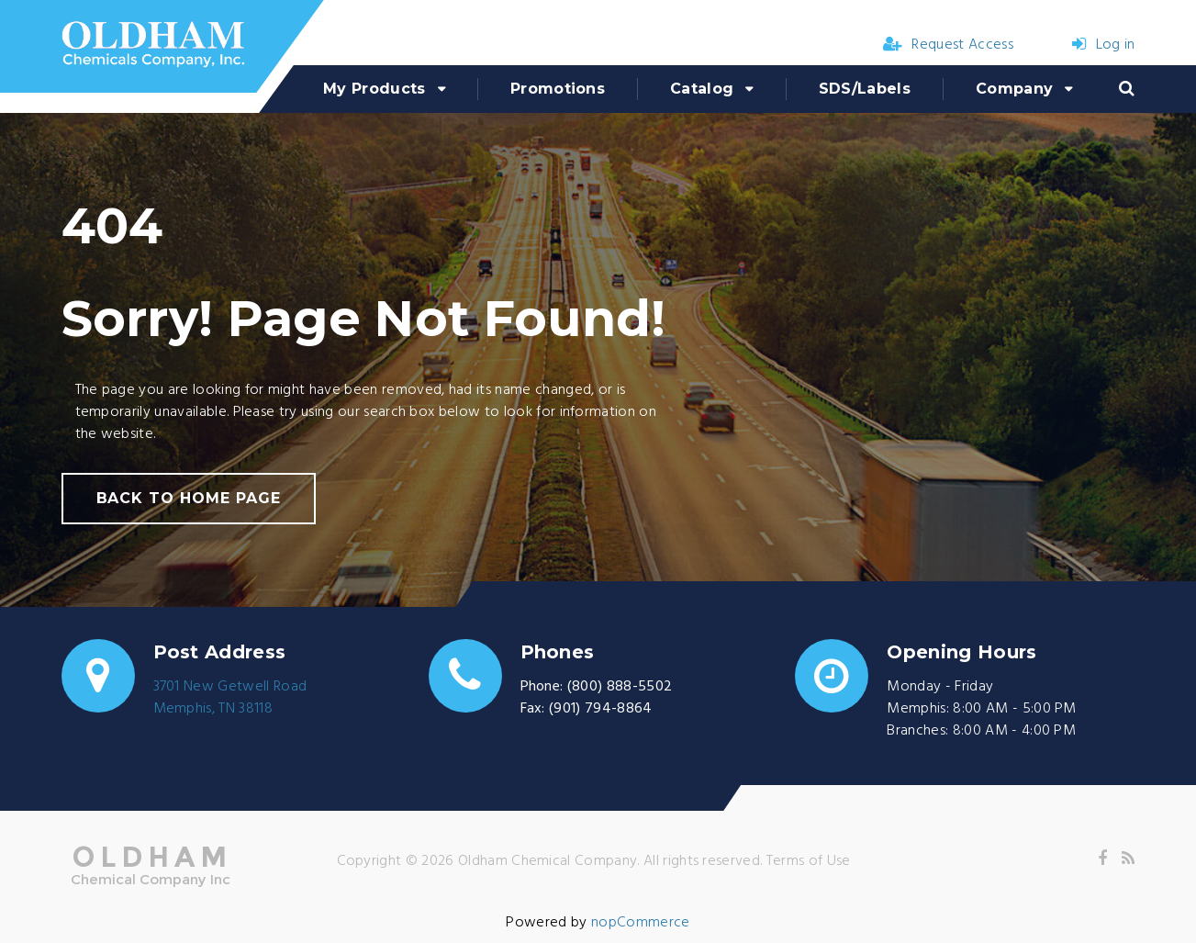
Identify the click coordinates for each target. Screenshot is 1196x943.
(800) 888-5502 (619, 687)
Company (1014, 88)
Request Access (948, 45)
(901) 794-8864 (600, 709)
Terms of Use (808, 861)
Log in (1103, 45)
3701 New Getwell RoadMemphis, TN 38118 (230, 698)
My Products (374, 88)
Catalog (701, 88)
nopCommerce (640, 923)
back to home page (188, 498)
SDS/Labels (865, 88)
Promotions (557, 88)
